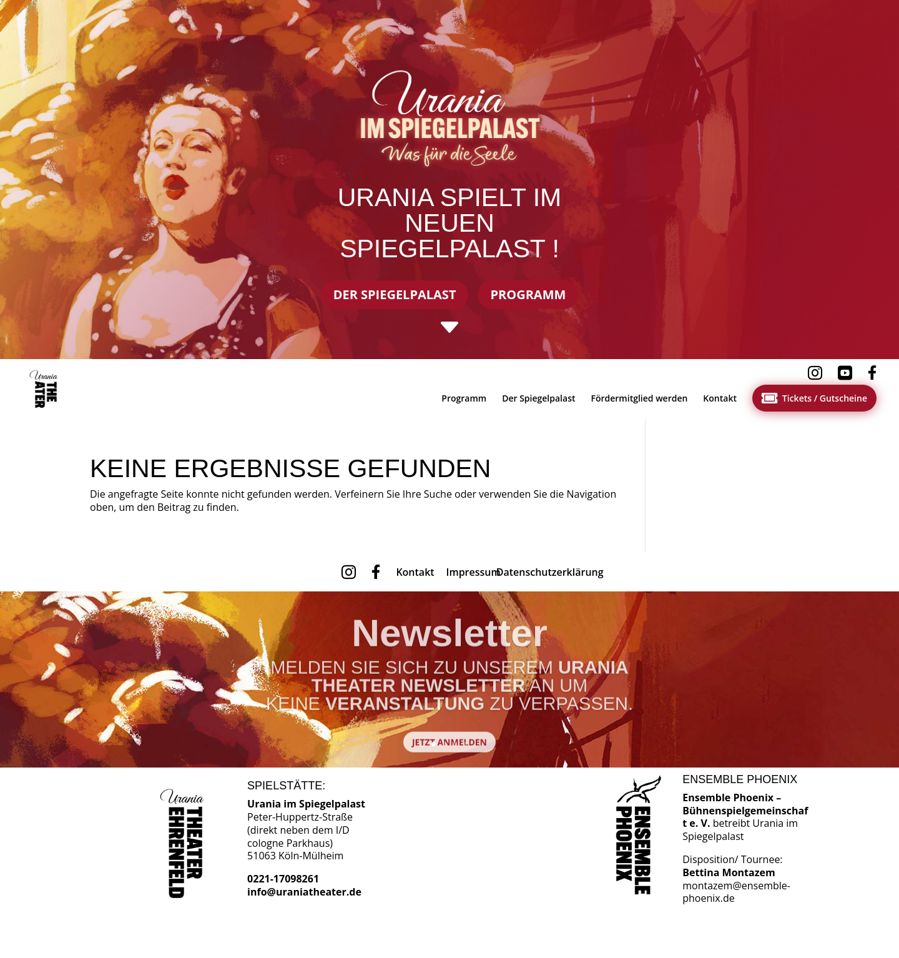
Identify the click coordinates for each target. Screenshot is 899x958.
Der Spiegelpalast (394, 294)
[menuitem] (45, 389)
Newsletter (449, 642)
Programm (528, 294)
